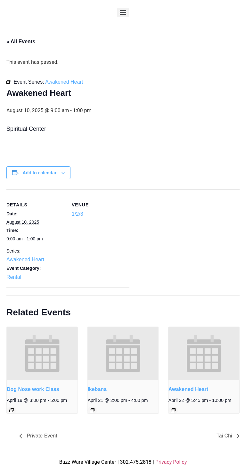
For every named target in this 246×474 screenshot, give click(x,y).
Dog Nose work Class (33, 389)
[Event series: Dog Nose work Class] (11, 410)
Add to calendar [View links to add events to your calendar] (40, 172)
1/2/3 (77, 214)
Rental (13, 277)
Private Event (41, 435)
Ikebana (97, 389)
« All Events (20, 41)
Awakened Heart (25, 259)
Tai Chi (225, 435)
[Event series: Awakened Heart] (173, 410)
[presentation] (42, 353)
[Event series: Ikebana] (92, 410)
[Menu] (123, 12)
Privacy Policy (171, 462)
